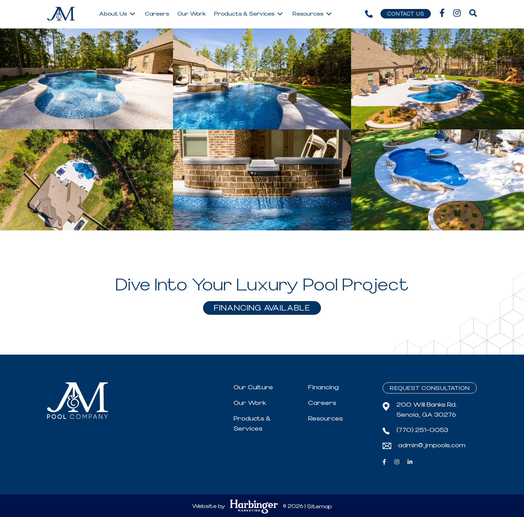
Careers (322, 403)
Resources (325, 418)
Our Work (250, 403)
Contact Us (405, 14)
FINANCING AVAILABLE (262, 308)
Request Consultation (430, 388)
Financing (323, 387)
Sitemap (319, 506)
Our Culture (253, 387)
